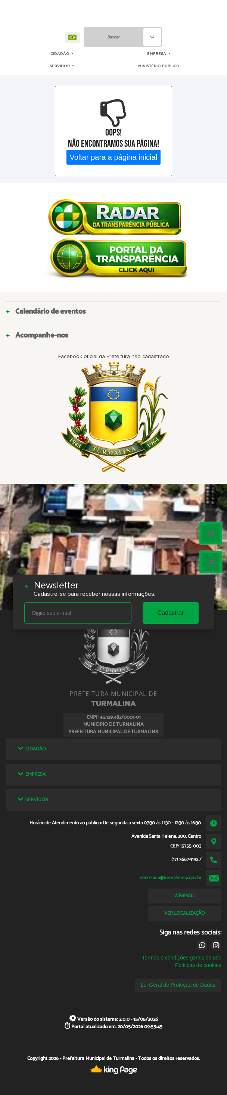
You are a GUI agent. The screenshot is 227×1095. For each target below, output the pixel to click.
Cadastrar (171, 613)
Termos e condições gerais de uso (181, 958)
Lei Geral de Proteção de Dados (178, 985)
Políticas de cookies (198, 965)
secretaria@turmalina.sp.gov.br (170, 878)
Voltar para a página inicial (114, 157)
